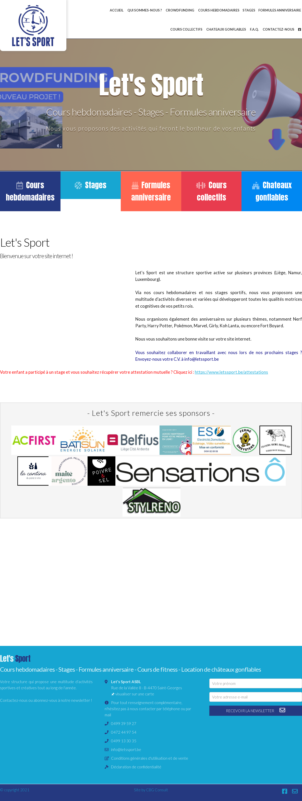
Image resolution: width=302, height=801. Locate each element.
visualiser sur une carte (134, 694)
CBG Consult (157, 789)
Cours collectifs (186, 29)
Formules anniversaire (151, 191)
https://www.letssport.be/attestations (231, 372)
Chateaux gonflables (226, 29)
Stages (249, 10)
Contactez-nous (278, 29)
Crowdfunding (180, 10)
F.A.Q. (254, 29)
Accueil (117, 10)
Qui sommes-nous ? (144, 10)
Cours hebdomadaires (218, 10)
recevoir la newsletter (255, 710)
